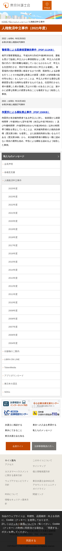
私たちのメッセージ (13, 156)
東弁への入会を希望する (44, 425)
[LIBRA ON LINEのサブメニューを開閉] (56, 359)
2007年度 (13, 327)
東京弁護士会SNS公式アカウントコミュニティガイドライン (44, 485)
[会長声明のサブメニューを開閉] (56, 164)
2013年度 (13, 278)
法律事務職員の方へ (44, 446)
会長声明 (8, 164)
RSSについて (11, 494)
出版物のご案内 (11, 351)
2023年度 (13, 196)
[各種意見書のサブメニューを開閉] (56, 172)
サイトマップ (39, 466)
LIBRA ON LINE (12, 359)
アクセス (9, 464)
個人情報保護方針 (41, 471)
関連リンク (38, 494)
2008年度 (13, 318)
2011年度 (13, 294)
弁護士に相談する (13, 425)
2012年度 (13, 286)
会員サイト (18, 446)
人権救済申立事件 (12, 180)
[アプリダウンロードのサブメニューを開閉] (56, 376)
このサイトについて (42, 460)
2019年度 (13, 229)
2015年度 (13, 262)
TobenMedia (10, 367)
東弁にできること (13, 430)
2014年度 (13, 270)
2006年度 (13, 335)
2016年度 (13, 253)
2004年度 (13, 343)
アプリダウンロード (14, 375)
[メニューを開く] (56, 5)
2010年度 (13, 302)
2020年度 (13, 221)
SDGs (7, 392)
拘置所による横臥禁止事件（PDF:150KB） (26, 112)
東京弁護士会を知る (14, 436)
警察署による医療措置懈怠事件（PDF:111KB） (28, 49)
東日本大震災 (10, 383)
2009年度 (13, 310)
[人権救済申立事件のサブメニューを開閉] (56, 180)
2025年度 (13, 188)
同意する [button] (31, 540)
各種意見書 (9, 172)
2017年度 (13, 245)
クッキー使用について (22, 524)
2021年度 (13, 213)
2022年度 (13, 204)
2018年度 (13, 237)
